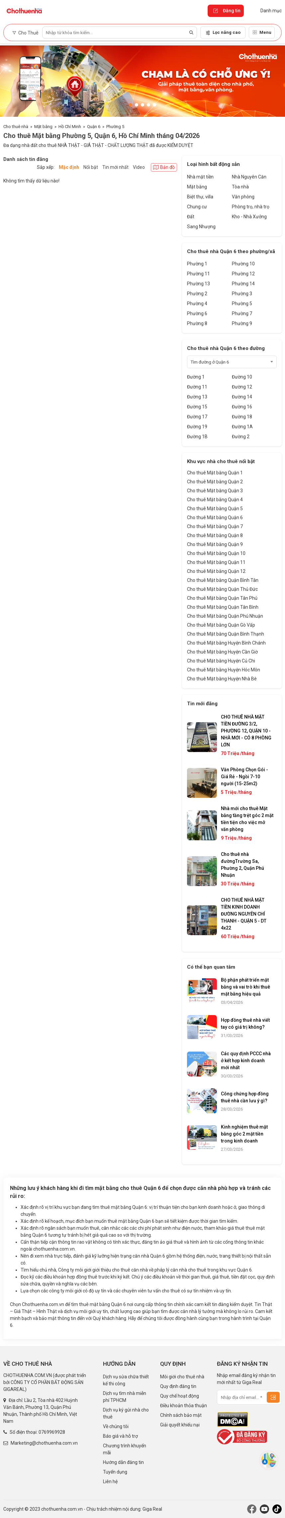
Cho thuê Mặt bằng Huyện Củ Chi (221, 660)
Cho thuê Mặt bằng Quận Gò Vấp (221, 625)
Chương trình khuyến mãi (124, 1449)
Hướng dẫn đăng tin (123, 1462)
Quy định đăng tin (178, 1386)
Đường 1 (196, 377)
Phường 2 (197, 293)
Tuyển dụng (115, 1472)
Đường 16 (242, 406)
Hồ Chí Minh (69, 126)
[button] (130, 104)
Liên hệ (110, 1481)
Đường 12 (242, 386)
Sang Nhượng (201, 226)
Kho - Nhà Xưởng (249, 216)
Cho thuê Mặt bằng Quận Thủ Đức (222, 589)
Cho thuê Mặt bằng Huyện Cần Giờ (222, 652)
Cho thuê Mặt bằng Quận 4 (215, 499)
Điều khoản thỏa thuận (183, 1405)
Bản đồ (164, 167)
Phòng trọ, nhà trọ (250, 206)
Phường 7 (242, 313)
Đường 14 (242, 396)
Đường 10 (242, 377)
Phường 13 (198, 283)
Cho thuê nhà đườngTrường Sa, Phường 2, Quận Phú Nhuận (242, 865)
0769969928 (52, 1432)
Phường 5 (115, 126)
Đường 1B (197, 436)
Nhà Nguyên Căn (249, 176)
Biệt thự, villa (200, 196)
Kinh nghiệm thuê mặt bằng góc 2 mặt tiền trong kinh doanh (244, 1133)
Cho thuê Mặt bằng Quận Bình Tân (222, 580)
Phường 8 (197, 323)
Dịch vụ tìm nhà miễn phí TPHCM (124, 1397)
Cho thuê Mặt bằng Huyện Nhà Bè (222, 678)
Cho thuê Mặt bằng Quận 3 (215, 490)
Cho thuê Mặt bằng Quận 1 (215, 472)
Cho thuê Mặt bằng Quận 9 (215, 544)
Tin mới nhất (115, 167)
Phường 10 (243, 263)
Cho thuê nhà (15, 126)
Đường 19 (197, 426)
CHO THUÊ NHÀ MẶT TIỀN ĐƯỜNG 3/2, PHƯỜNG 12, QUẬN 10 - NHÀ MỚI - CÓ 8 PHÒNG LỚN (246, 730)
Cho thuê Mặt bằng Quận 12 (216, 571)
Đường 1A (242, 426)
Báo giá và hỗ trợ (120, 1436)
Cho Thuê (25, 32)
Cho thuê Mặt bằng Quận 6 (215, 517)
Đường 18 (242, 416)
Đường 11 (197, 386)
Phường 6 (197, 313)
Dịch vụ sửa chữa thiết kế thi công (126, 1380)
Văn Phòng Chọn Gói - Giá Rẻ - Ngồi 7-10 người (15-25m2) (244, 776)
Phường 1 (197, 263)
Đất (190, 216)
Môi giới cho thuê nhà (182, 1376)
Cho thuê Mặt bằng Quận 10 (216, 553)
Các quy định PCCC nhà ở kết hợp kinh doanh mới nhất (246, 1060)
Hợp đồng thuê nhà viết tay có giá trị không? (245, 1023)
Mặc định (69, 167)
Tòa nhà (240, 186)
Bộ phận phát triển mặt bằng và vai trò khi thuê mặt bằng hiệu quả (245, 987)
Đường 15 (197, 406)
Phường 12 (243, 273)
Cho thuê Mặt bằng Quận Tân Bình (222, 607)
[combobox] (232, 362)
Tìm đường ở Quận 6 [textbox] (210, 362)
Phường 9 (242, 323)
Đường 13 (197, 396)
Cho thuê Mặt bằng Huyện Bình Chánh (226, 643)
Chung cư (197, 206)
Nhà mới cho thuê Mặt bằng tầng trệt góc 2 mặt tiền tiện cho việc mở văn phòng (247, 819)
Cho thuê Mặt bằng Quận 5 (215, 508)
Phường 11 (198, 273)
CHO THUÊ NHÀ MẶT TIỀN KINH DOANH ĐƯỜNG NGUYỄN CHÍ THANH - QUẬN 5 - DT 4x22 (243, 914)
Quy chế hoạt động (179, 1396)
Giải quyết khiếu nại (180, 1424)
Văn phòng (243, 196)
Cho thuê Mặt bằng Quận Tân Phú (222, 598)
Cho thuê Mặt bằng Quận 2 (215, 481)
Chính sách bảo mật (181, 1415)
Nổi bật (90, 167)
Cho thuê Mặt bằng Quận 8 (215, 535)
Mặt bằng (43, 126)
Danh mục (266, 10)
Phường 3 (242, 293)
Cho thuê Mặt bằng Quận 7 (215, 526)
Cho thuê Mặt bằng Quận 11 (216, 562)
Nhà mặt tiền (200, 176)
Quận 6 (93, 126)
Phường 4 (197, 303)
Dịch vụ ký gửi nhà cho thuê (126, 1413)
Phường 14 (243, 283)
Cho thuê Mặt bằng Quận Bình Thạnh (225, 634)
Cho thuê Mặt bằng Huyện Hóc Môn (223, 669)
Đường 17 (197, 416)
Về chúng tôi (116, 1426)
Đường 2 (240, 436)
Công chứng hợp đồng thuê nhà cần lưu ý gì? (245, 1097)
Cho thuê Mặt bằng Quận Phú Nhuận (225, 616)
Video (139, 167)
